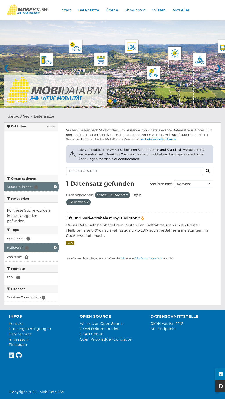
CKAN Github (91, 334)
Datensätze (88, 10)
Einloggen (18, 345)
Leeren (50, 126)
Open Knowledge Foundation (106, 339)
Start (66, 10)
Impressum (19, 339)
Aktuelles (181, 10)
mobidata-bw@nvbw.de (158, 139)
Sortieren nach (161, 184)
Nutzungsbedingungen (30, 329)
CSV (70, 243)
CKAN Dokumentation (100, 329)
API (123, 258)
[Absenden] (207, 171)
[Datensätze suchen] (134, 171)
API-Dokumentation (148, 258)
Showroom (135, 10)
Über (112, 10)
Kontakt (16, 323)
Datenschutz (20, 334)
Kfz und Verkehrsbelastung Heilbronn (103, 218)
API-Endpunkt (163, 329)
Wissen (159, 10)
